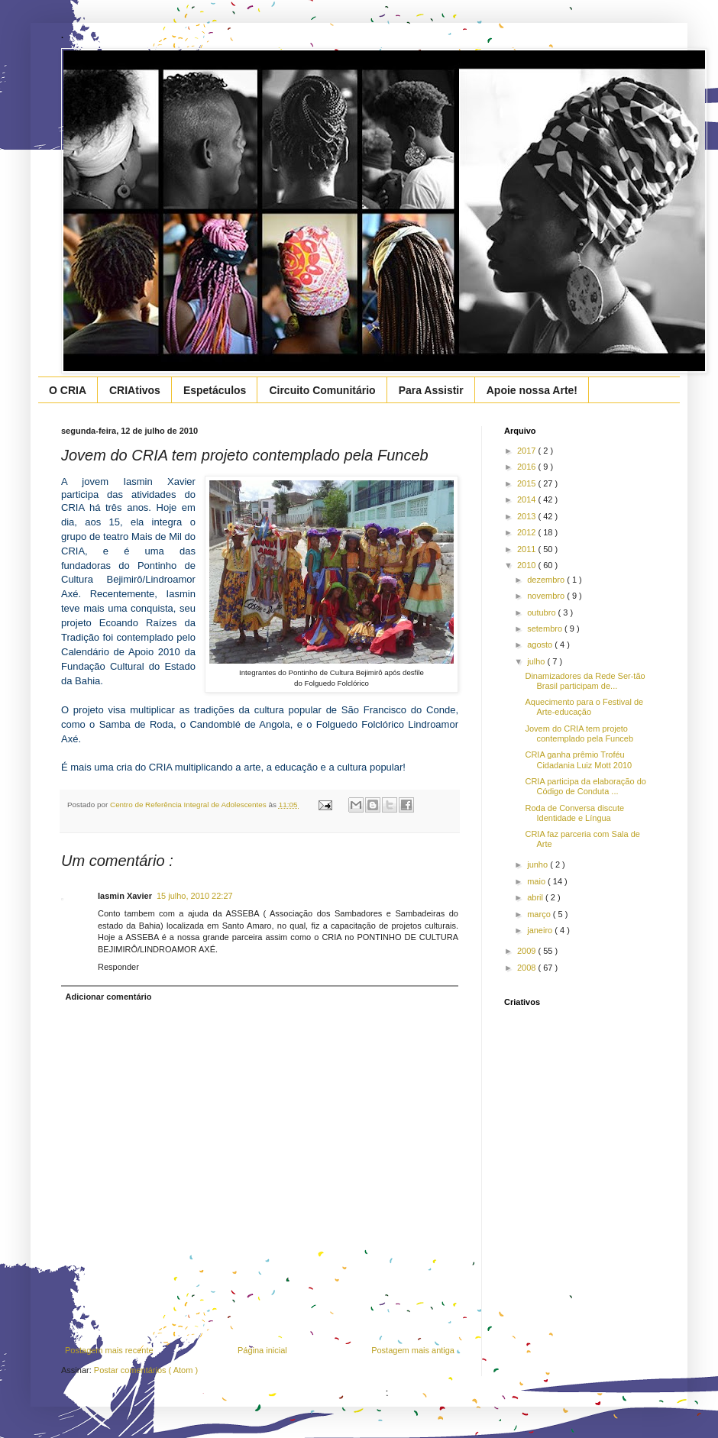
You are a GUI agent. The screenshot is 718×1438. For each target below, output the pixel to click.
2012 (527, 532)
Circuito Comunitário (322, 390)
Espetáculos (214, 390)
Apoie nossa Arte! (532, 390)
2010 (527, 565)
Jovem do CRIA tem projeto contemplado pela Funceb (579, 733)
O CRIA (67, 390)
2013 (527, 516)
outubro (542, 612)
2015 (527, 483)
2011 (527, 549)
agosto (541, 644)
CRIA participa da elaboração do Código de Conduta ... (585, 786)
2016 (527, 466)
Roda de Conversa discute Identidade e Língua (574, 812)
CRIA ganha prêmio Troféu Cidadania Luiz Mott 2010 (578, 759)
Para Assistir (431, 390)
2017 (527, 450)
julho (537, 661)
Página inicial (262, 1350)
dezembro (547, 579)
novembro (547, 595)
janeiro (541, 930)
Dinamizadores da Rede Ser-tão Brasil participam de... (585, 680)
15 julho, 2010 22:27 (195, 895)
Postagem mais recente (109, 1350)
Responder (118, 966)
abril (536, 897)
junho (538, 864)
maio (537, 881)
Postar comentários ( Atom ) (146, 1370)
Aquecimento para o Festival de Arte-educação (584, 706)
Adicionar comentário (109, 996)
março (540, 914)
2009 (527, 950)
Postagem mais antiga (412, 1350)
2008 (527, 967)
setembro (545, 628)
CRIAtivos (134, 390)
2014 (527, 499)
